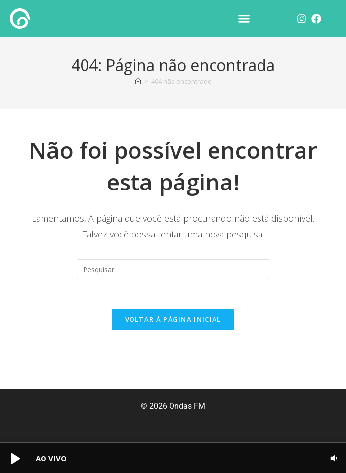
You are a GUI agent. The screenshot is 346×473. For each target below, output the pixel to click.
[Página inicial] (138, 81)
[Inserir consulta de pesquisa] (173, 269)
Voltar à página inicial (173, 319)
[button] (244, 18)
